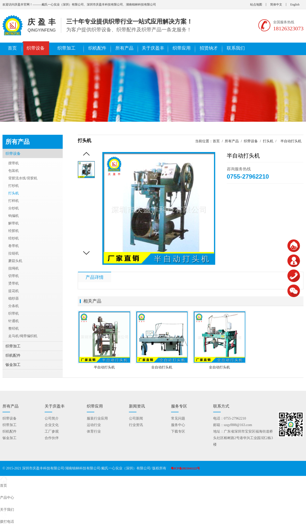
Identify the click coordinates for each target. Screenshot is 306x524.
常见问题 (178, 418)
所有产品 (124, 48)
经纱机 (13, 238)
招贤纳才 (209, 48)
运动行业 (94, 425)
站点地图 (256, 4)
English (294, 4)
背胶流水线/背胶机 (22, 178)
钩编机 (13, 216)
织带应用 (182, 48)
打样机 (13, 201)
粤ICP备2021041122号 (185, 468)
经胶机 (13, 231)
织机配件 (97, 48)
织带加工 (66, 48)
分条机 (13, 306)
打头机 (268, 141)
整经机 (13, 328)
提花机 (13, 291)
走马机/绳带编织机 (22, 336)
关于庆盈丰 (153, 48)
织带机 (13, 313)
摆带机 (13, 163)
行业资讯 (136, 425)
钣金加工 (13, 365)
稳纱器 (13, 298)
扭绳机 (13, 268)
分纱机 (13, 208)
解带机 (13, 223)
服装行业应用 (97, 418)
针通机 (13, 321)
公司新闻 (136, 418)
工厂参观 (52, 431)
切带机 (13, 276)
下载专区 (178, 431)
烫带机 (13, 283)
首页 (12, 48)
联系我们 (236, 48)
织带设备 (36, 48)
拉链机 (13, 253)
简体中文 (276, 4)
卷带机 (13, 246)
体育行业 (94, 431)
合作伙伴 (52, 438)
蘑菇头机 (15, 261)
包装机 (13, 171)
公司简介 (52, 418)
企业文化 (52, 425)
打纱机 (13, 186)
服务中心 (178, 425)
